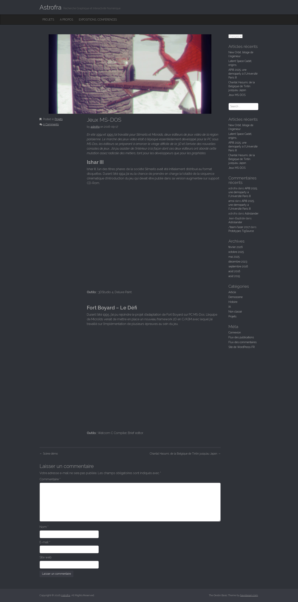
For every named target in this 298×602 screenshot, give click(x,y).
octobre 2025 (236, 251)
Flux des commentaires (242, 342)
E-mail (45, 542)
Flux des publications (241, 337)
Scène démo (49, 453)
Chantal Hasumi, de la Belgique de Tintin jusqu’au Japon (185, 453)
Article (232, 292)
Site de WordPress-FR (241, 347)
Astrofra (50, 7)
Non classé (235, 311)
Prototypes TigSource (241, 231)
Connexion (234, 332)
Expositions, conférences (98, 19)
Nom (44, 527)
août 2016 (234, 271)
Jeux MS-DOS (236, 94)
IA (229, 306)
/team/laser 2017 (239, 227)
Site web (46, 557)
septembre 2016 (238, 266)
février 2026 (235, 247)
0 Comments (51, 124)
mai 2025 (233, 256)
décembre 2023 (237, 261)
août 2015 (234, 276)
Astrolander (251, 213)
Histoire (232, 301)
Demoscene (235, 297)
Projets (48, 19)
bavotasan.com (249, 595)
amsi (231, 200)
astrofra (95, 126)
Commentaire (50, 479)
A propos (66, 19)
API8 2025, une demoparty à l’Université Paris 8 (243, 73)
